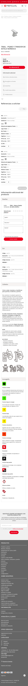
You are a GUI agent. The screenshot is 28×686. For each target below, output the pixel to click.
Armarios (3, 561)
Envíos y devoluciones (10, 77)
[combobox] (14, 10)
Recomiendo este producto (11, 236)
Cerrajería (3, 566)
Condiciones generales (6, 585)
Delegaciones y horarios (7, 613)
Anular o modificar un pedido (8, 596)
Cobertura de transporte (7, 601)
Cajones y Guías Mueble (7, 557)
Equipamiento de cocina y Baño (8, 550)
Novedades (3, 570)
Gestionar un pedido (6, 592)
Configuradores (4, 573)
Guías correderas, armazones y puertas (10, 559)
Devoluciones (4, 598)
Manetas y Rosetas (5, 548)
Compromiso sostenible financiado (9, 605)
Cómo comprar (4, 587)
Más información (5, 54)
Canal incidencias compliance (8, 603)
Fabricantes (5, 643)
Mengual (4, 641)
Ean (3, 248)
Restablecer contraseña (6, 626)
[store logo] (10, 6)
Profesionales (7, 94)
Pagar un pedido (5, 590)
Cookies (15, 682)
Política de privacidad (9, 682)
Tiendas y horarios (6, 1)
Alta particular (4, 624)
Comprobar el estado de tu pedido (9, 594)
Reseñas (4, 199)
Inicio (2, 16)
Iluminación (4, 552)
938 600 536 (24, 1)
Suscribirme (14, 532)
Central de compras (5, 581)
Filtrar (24, 109)
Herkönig (4, 645)
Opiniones (3, 635)
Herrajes (3, 556)
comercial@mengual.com (7, 655)
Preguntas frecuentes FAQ (7, 583)
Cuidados (5, 284)
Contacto (3, 611)
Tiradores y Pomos (8, 16)
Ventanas (3, 568)
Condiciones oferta (9, 90)
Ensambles (3, 554)
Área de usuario (5, 620)
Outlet (2, 572)
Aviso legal (3, 682)
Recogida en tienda (9, 81)
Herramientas (4, 563)
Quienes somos (5, 580)
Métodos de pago (5, 589)
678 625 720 (16, 1)
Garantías (6, 86)
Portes (2, 599)
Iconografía (5, 379)
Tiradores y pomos (5, 547)
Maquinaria (3, 564)
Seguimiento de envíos (6, 633)
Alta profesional (5, 622)
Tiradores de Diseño (17, 16)
